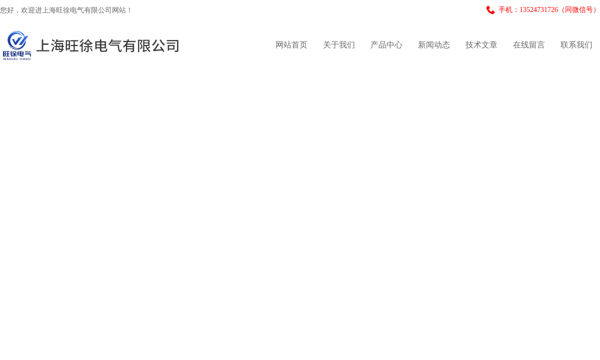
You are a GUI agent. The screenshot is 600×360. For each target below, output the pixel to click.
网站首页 (292, 44)
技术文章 (482, 44)
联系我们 (576, 44)
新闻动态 (434, 44)
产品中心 (386, 44)
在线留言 (529, 44)
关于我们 (339, 44)
